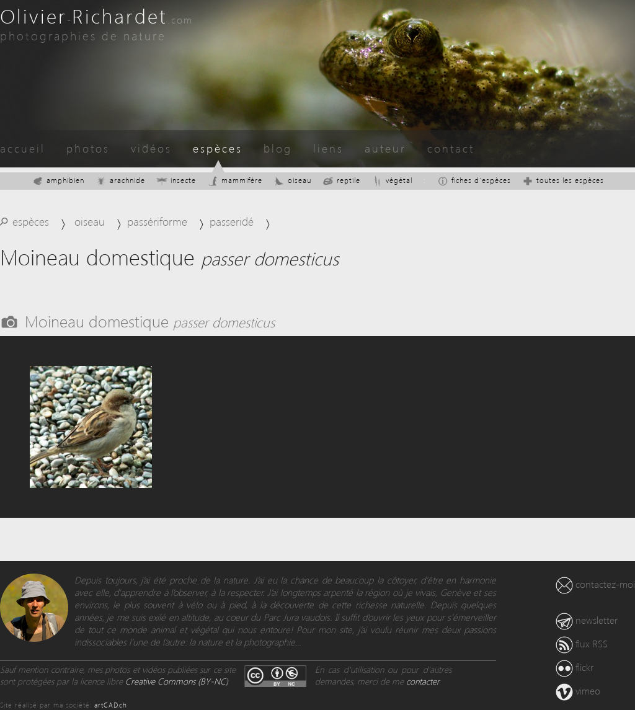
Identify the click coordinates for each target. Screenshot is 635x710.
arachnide (120, 180)
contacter (423, 681)
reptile (341, 180)
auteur (385, 148)
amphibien (58, 180)
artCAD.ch (110, 705)
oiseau (292, 180)
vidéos (151, 148)
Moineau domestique (150, 320)
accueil (22, 148)
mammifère (234, 180)
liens (328, 148)
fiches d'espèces (474, 180)
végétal (391, 180)
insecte (176, 180)
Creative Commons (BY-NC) (176, 681)
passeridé (232, 221)
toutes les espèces (563, 180)
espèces (217, 148)
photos (88, 148)
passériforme (157, 221)
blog (278, 148)
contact (450, 148)
